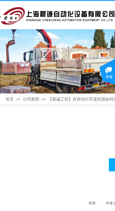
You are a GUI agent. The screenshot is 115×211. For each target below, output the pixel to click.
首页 (10, 99)
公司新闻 (31, 99)
